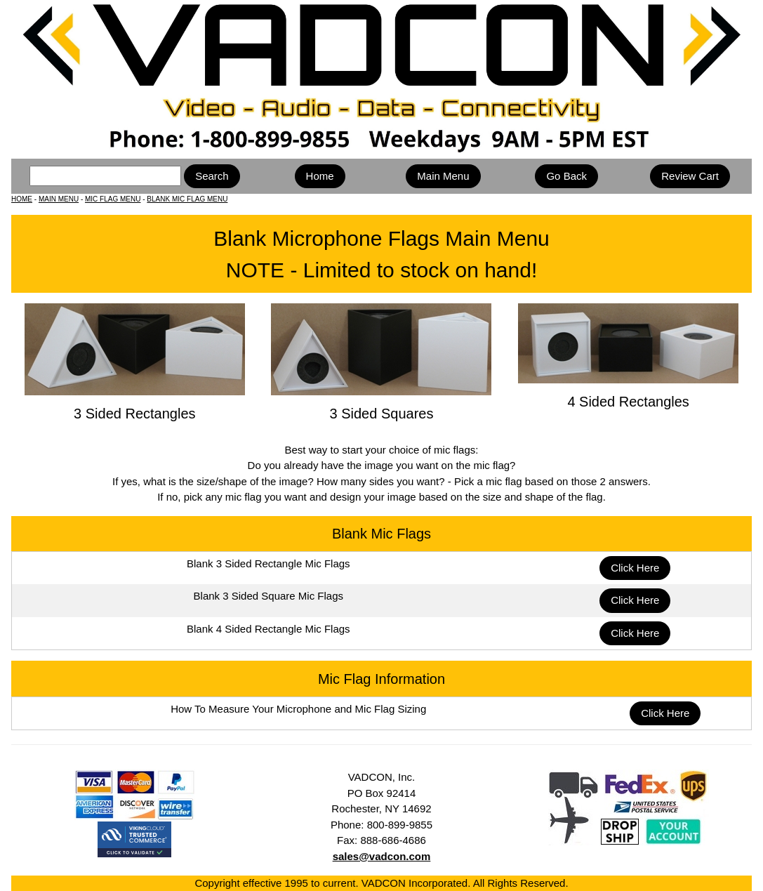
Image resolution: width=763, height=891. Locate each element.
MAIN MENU (59, 199)
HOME (21, 199)
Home (320, 176)
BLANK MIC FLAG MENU (187, 199)
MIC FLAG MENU (112, 199)
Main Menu (443, 176)
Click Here (635, 568)
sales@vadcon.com (382, 856)
